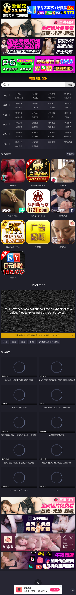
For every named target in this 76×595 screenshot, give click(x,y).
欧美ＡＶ (51, 103)
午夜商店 (35, 142)
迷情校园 (18, 136)
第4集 (32, 342)
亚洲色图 (35, 123)
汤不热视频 (68, 142)
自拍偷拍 (35, 103)
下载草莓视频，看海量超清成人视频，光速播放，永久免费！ (44, 335)
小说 (5, 134)
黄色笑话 (51, 136)
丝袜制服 (35, 107)
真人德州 (35, 94)
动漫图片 (67, 123)
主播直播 (51, 107)
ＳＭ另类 (67, 107)
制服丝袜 (18, 117)
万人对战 (51, 94)
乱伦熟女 (51, 117)
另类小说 (35, 136)
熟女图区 (51, 127)
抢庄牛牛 (67, 98)
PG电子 (19, 94)
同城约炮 (18, 142)
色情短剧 (35, 146)
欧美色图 (51, 123)
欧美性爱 (67, 113)
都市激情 (18, 132)
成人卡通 (51, 113)
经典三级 (35, 117)
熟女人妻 (18, 107)
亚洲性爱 (18, 113)
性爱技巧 (67, 136)
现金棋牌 (51, 98)
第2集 (14, 342)
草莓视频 (51, 142)
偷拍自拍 (35, 113)
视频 (5, 105)
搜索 (70, 85)
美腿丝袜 (18, 127)
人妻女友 (51, 132)
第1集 (5, 342)
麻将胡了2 (19, 98)
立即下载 (54, 589)
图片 (5, 124)
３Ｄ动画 (67, 103)
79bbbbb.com (38, 78)
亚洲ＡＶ (18, 103)
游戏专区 (67, 94)
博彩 (5, 95)
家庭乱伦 (35, 132)
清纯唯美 (35, 127)
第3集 (23, 342)
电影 (5, 114)
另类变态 (67, 117)
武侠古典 (67, 132)
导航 (5, 143)
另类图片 (67, 127)
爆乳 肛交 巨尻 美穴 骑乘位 (48, 342)
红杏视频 (18, 146)
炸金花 (35, 98)
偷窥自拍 (18, 123)
